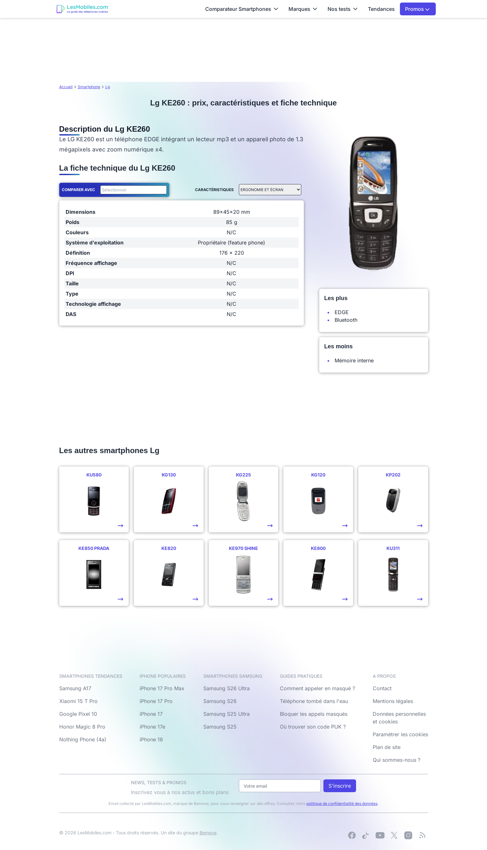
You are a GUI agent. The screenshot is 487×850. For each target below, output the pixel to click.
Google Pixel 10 (78, 714)
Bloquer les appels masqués (313, 714)
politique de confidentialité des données (341, 803)
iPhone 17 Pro (156, 701)
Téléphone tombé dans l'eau (314, 701)
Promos (417, 9)
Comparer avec (78, 189)
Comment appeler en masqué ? (317, 688)
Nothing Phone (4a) (82, 739)
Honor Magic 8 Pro (82, 726)
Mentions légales (393, 701)
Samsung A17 (75, 688)
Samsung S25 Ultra (226, 714)
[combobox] (132, 190)
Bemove (207, 832)
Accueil (66, 86)
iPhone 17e (152, 726)
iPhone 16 (151, 739)
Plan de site (387, 747)
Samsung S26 (220, 701)
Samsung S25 (220, 726)
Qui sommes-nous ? (396, 760)
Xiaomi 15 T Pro (78, 701)
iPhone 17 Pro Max (162, 688)
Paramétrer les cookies (400, 734)
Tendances (381, 9)
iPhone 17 (151, 714)
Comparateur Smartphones (241, 9)
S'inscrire (340, 786)
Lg (107, 86)
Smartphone (89, 86)
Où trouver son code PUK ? (313, 726)
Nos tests (343, 9)
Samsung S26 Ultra (226, 688)
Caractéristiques (214, 189)
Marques (302, 9)
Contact (382, 688)
